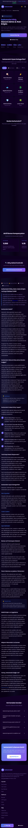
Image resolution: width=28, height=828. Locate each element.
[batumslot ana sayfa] (6, 6)
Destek (2, 804)
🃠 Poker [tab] (23, 67)
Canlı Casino (3, 786)
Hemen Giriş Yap (21, 1)
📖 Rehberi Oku (14, 39)
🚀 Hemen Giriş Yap (14, 35)
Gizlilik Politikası (4, 813)
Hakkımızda (3, 810)
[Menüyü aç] (25, 6)
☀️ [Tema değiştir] (22, 6)
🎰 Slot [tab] (4, 68)
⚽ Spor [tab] (18, 68)
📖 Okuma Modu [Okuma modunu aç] (5, 285)
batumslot (15, 300)
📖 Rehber (20, 825)
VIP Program (3, 799)
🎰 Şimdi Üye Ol (14, 756)
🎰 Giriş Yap (7, 825)
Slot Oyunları (9, 10)
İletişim (2, 817)
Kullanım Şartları (4, 815)
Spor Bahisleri (4, 789)
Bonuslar (3, 797)
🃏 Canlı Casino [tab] (11, 68)
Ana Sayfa (3, 10)
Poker (2, 791)
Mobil (2, 802)
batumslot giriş (4, 687)
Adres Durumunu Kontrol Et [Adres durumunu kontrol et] (14, 270)
